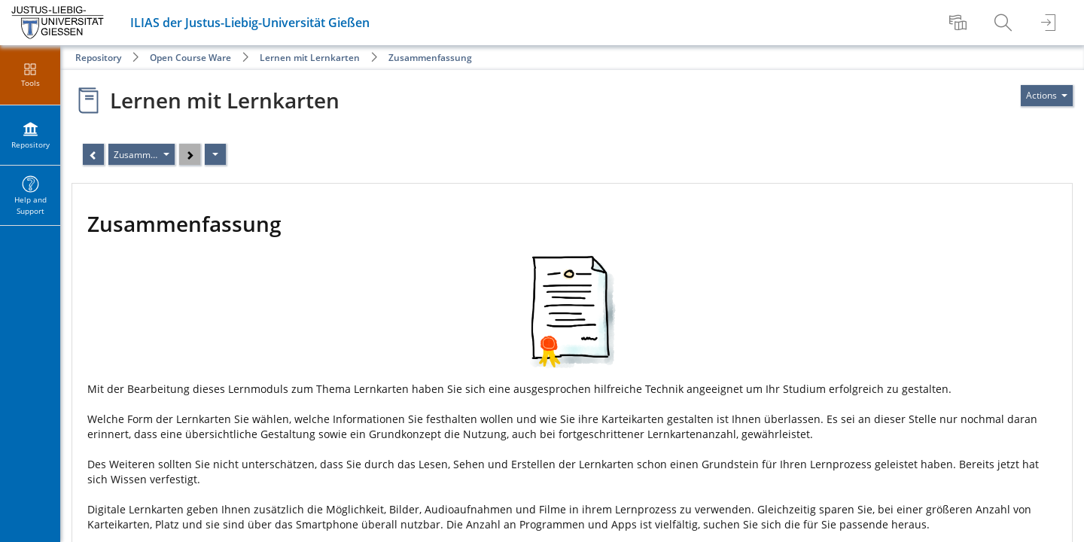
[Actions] (215, 154)
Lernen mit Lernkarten (310, 57)
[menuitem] (959, 22)
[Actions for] (1047, 95)
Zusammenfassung (430, 57)
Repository (98, 57)
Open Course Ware (190, 57)
